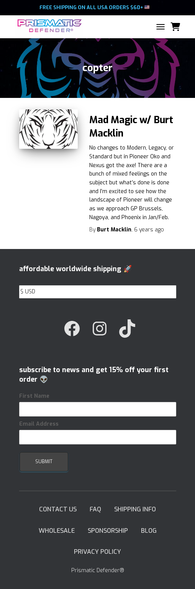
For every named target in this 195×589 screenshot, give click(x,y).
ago (149, 229)
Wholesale (57, 531)
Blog (149, 531)
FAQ (95, 509)
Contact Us (58, 509)
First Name (34, 396)
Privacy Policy (97, 552)
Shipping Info (135, 509)
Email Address (39, 424)
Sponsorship (108, 531)
